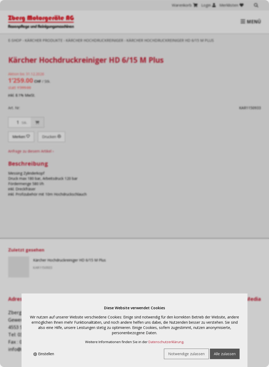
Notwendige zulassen (186, 353)
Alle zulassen (225, 353)
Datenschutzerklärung (165, 342)
